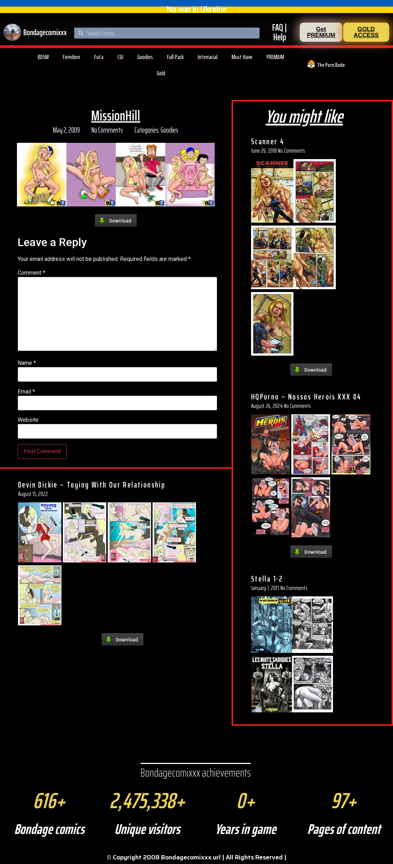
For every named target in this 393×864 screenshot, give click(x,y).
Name (27, 363)
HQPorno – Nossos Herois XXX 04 (306, 396)
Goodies (145, 57)
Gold (161, 73)
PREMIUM (275, 57)
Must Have (242, 57)
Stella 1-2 (267, 578)
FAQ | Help (279, 32)
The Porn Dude (331, 64)
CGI (120, 57)
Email (26, 392)
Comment (31, 273)
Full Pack (175, 57)
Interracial (208, 57)
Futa (98, 57)
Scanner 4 (268, 141)
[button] (321, 32)
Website (28, 420)
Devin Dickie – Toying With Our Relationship (91, 484)
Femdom (71, 57)
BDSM (43, 57)
